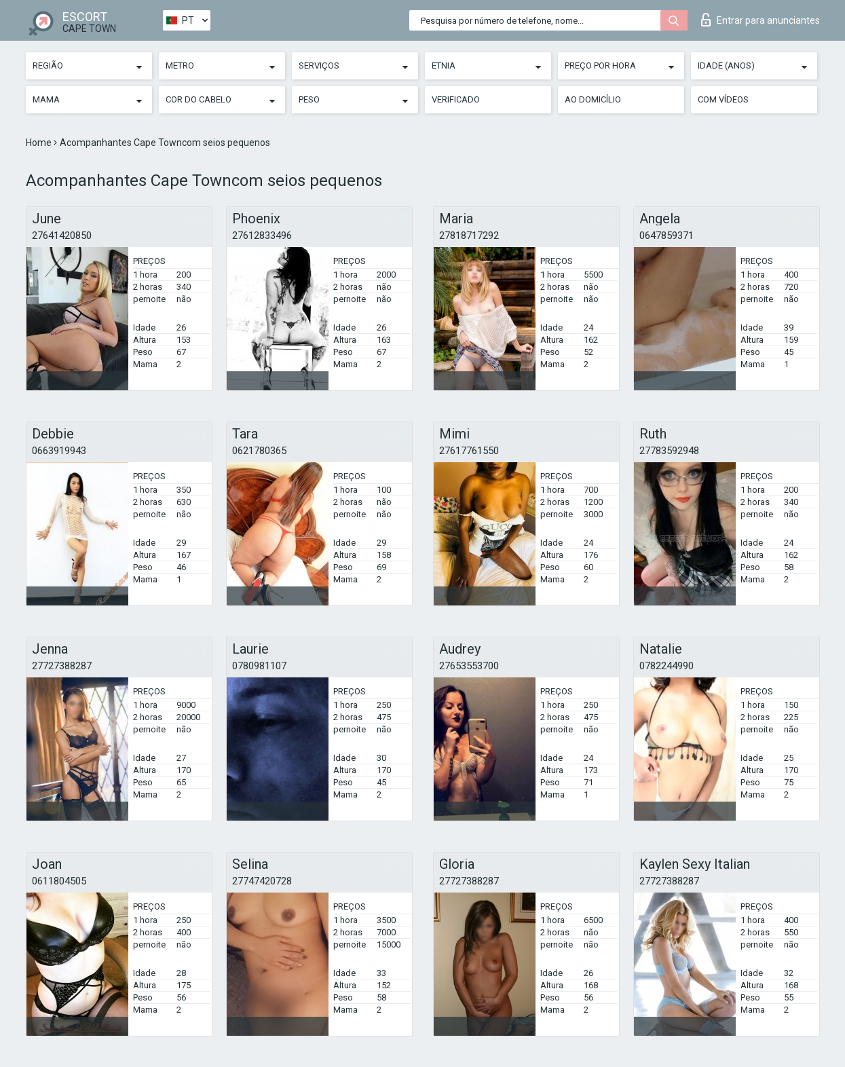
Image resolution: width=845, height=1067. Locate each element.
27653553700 (469, 666)
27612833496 (262, 235)
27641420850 (62, 235)
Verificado (456, 99)
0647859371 (666, 235)
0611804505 (59, 881)
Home (40, 142)
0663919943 (59, 451)
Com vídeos (723, 99)
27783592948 (669, 451)
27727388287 (62, 666)
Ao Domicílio (593, 99)
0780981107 (259, 666)
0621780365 (259, 451)
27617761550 (469, 451)
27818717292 (469, 235)
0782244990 (666, 666)
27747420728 (262, 881)
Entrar (760, 19)
